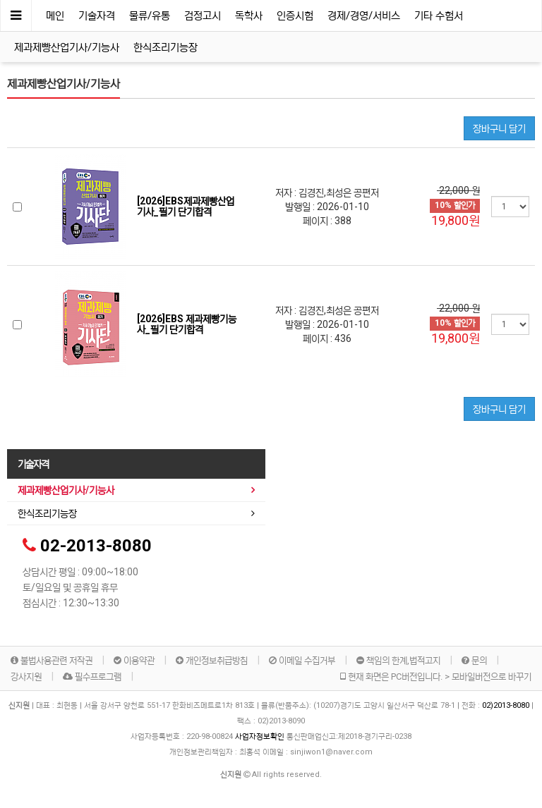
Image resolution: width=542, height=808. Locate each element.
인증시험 (295, 15)
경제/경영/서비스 (363, 15)
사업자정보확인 (259, 736)
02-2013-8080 (96, 546)
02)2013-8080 (506, 705)
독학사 (249, 15)
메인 (55, 15)
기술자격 (96, 15)
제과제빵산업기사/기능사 (66, 47)
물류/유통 (149, 15)
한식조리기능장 (165, 47)
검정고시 (202, 15)
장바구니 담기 (499, 128)
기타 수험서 (438, 15)
